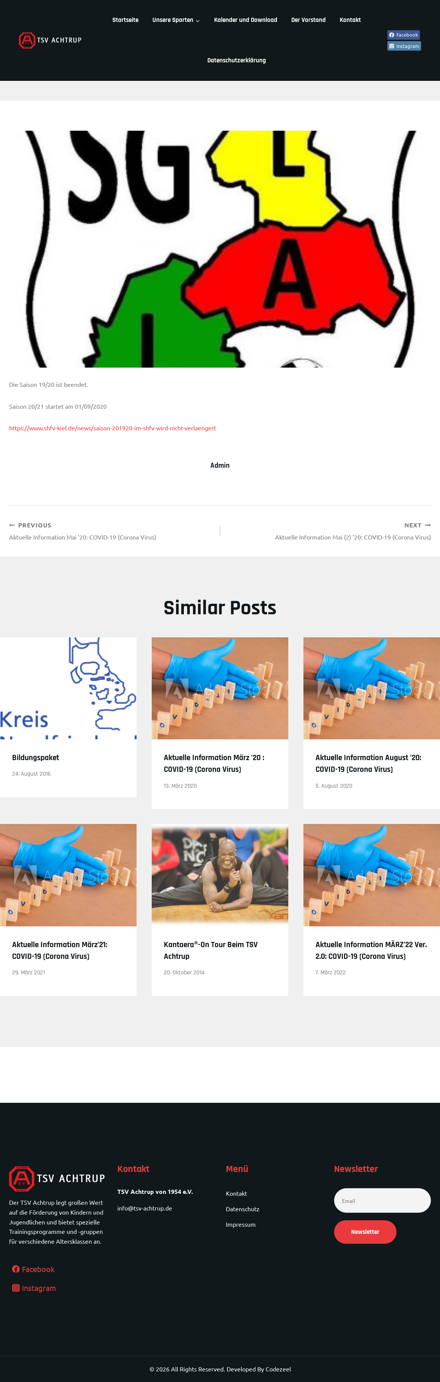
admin (220, 465)
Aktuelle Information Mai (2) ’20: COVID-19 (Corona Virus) (328, 531)
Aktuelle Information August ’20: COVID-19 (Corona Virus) (357, 771)
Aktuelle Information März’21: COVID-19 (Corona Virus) (64, 970)
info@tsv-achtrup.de (144, 1208)
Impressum (241, 1224)
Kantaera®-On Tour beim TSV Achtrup (213, 964)
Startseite (125, 20)
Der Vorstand (308, 20)
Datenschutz (243, 1208)
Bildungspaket (41, 759)
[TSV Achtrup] (50, 40)
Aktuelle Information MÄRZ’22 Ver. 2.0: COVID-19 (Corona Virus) (369, 970)
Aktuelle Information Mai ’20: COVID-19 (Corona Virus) (111, 531)
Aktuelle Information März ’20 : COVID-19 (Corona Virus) (217, 771)
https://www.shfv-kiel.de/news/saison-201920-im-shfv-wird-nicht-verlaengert (112, 427)
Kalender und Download (245, 20)
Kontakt (350, 20)
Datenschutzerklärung (236, 60)
